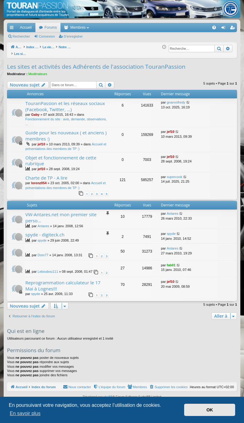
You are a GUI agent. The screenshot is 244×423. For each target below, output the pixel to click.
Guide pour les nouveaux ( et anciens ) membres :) (66, 132)
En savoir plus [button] (25, 413)
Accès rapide (12, 28)
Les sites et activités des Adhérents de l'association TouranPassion (96, 63)
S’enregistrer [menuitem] (234, 28)
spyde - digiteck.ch (44, 231)
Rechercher (21, 36)
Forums (51, 27)
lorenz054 (39, 179)
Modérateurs (37, 70)
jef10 (41, 141)
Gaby (35, 111)
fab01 (171, 262)
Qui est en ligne (26, 327)
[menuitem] (192, 27)
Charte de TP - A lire (46, 174)
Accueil (26, 27)
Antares (43, 222)
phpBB (108, 393)
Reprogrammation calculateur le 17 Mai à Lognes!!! (62, 282)
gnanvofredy (176, 99)
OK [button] (209, 409)
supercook (174, 173)
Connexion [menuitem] (224, 28)
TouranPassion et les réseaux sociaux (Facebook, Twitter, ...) (65, 103)
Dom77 (43, 251)
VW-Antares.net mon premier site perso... (61, 214)
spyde (42, 237)
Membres (78, 27)
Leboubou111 (48, 268)
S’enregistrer (73, 36)
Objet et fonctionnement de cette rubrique (60, 157)
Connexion (47, 36)
